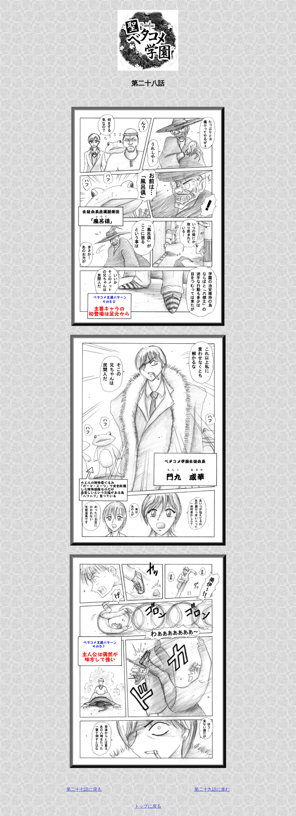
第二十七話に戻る (84, 789)
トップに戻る (148, 806)
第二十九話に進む (212, 789)
